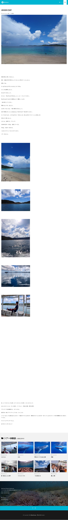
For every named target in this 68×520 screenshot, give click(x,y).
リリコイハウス (21, 475)
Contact (4, 497)
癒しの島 (53, 475)
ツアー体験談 (11, 13)
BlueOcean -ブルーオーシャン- (38, 515)
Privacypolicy (5, 499)
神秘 (52, 457)
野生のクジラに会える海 (40, 457)
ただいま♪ (3, 457)
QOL (19, 457)
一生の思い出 (38, 475)
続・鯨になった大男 (6, 475)
